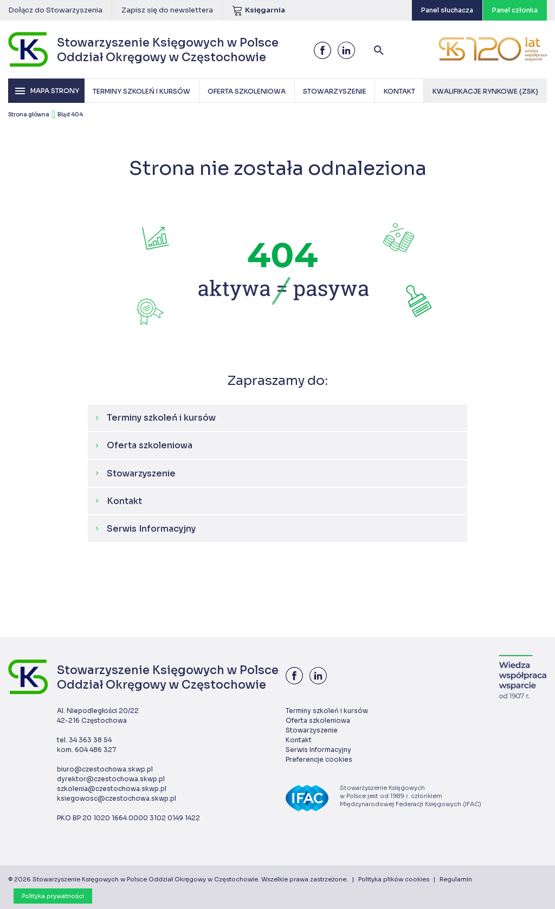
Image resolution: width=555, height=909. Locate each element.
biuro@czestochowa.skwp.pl (105, 769)
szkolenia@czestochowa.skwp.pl (111, 788)
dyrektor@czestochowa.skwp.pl (111, 779)
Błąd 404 (70, 114)
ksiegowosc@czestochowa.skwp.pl (116, 798)
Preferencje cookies (319, 759)
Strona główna (28, 114)
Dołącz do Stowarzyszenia (55, 10)
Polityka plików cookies (393, 879)
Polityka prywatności (53, 896)
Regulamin (456, 879)
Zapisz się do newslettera (167, 10)
